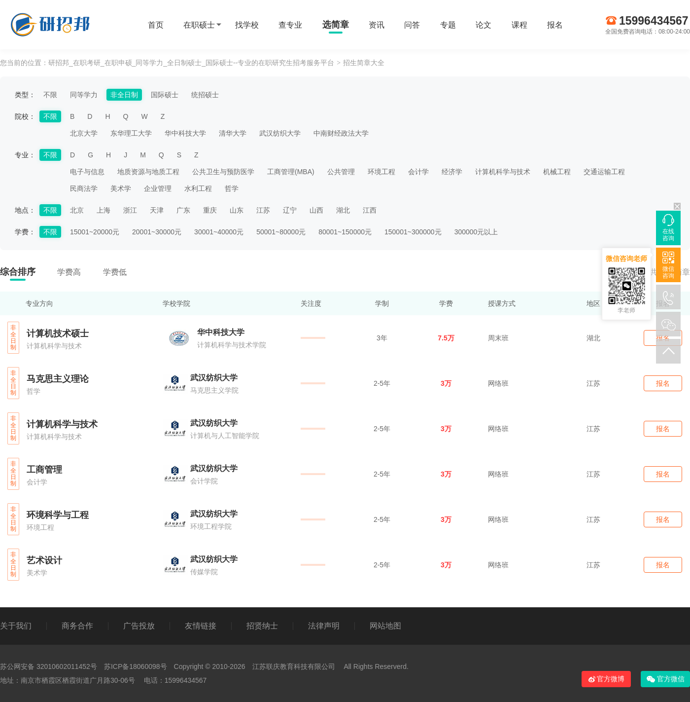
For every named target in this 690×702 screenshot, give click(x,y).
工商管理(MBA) (290, 172)
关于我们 (16, 626)
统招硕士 (205, 95)
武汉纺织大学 (280, 133)
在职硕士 (199, 25)
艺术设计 (44, 560)
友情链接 (200, 626)
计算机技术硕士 (58, 333)
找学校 (247, 25)
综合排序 (17, 272)
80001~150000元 (345, 232)
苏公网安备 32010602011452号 (48, 666)
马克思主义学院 (214, 390)
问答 (412, 25)
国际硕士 (164, 95)
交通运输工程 (604, 172)
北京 (77, 210)
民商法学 (84, 188)
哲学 (232, 188)
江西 (370, 210)
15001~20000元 (94, 232)
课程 (519, 25)
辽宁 (290, 210)
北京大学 (84, 133)
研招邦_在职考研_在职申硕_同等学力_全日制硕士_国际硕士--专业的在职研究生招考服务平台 (191, 63)
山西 (316, 210)
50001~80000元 (281, 232)
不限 (50, 95)
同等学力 (84, 95)
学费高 (69, 272)
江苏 (263, 210)
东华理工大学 (131, 133)
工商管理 (44, 470)
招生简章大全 (363, 63)
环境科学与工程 (58, 515)
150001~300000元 (413, 232)
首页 (156, 25)
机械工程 (557, 172)
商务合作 (77, 626)
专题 (448, 25)
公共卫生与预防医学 (223, 172)
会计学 (418, 172)
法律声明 (324, 626)
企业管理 (158, 188)
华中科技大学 (185, 133)
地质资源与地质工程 (148, 172)
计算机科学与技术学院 (231, 345)
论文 (483, 25)
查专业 (290, 25)
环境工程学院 (211, 526)
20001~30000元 (156, 232)
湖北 (343, 210)
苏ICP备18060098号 (135, 666)
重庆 (210, 210)
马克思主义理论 (58, 379)
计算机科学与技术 (502, 172)
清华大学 (232, 133)
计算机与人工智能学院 (224, 436)
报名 (555, 25)
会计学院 (204, 481)
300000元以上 (476, 232)
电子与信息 (87, 172)
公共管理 (341, 172)
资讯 (376, 25)
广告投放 (139, 626)
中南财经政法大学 (341, 133)
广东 (183, 210)
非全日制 (124, 95)
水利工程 (198, 188)
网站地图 (385, 626)
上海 (103, 210)
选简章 (335, 25)
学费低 (115, 272)
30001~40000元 (218, 232)
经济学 (452, 172)
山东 (236, 210)
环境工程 (381, 172)
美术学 (120, 188)
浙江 (130, 210)
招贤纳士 (262, 626)
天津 (157, 210)
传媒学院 (204, 572)
